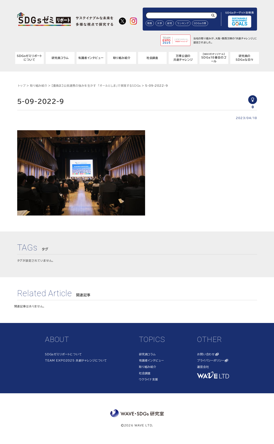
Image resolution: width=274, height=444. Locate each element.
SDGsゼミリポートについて (29, 58)
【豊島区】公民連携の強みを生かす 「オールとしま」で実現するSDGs (96, 85)
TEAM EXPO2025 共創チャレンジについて (76, 360)
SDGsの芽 (200, 23)
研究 (169, 23)
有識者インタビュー (91, 58)
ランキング (183, 23)
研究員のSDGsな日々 (245, 58)
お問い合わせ (206, 354)
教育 (149, 23)
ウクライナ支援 (148, 379)
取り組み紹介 (122, 58)
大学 (159, 23)
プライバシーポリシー (210, 360)
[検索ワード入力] (181, 15)
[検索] (213, 15)
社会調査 (152, 58)
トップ (22, 85)
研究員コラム (60, 58)
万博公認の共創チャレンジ (183, 58)
